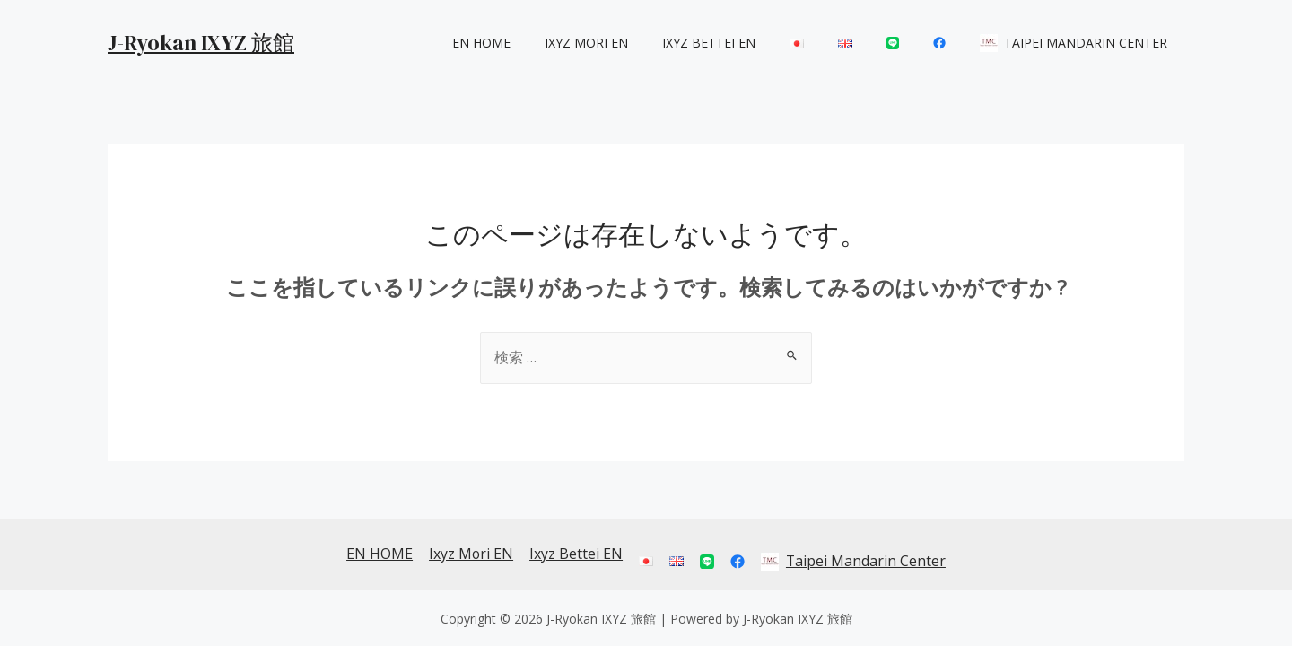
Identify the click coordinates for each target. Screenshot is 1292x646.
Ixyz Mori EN (644, 42)
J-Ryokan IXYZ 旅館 (201, 42)
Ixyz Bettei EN (758, 42)
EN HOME (548, 42)
